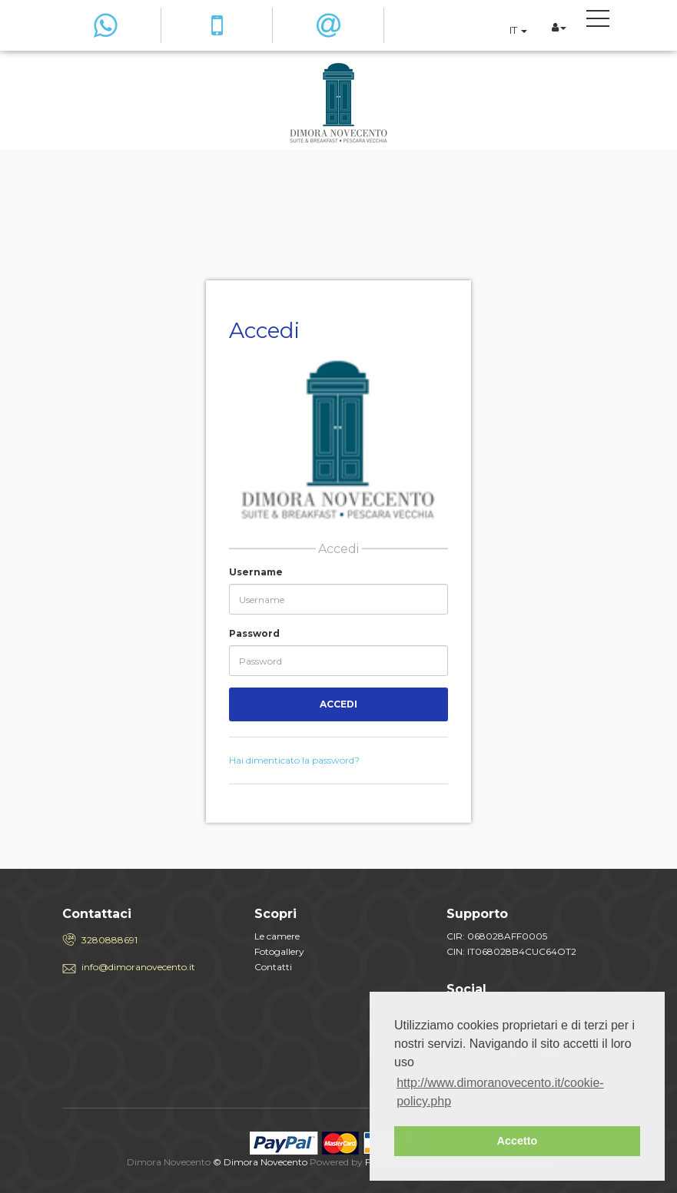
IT (518, 30)
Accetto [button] (517, 1141)
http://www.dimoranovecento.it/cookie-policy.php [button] (500, 1092)
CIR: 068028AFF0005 (496, 936)
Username (256, 572)
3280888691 (109, 940)
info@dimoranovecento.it (138, 967)
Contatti (273, 967)
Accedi (338, 704)
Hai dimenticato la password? (294, 760)
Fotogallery (279, 951)
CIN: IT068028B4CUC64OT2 (511, 951)
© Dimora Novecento (260, 1162)
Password (254, 633)
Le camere (277, 936)
